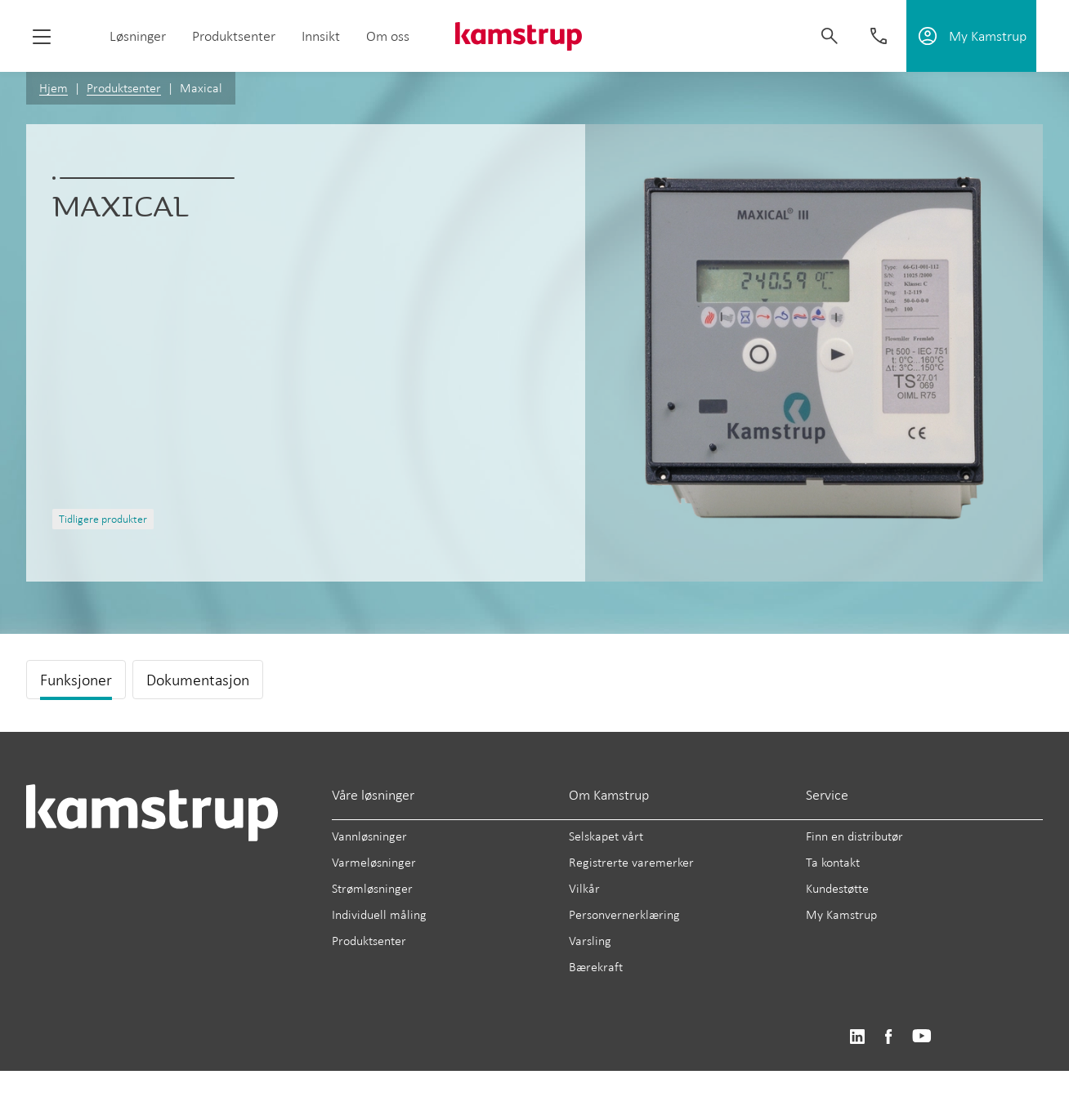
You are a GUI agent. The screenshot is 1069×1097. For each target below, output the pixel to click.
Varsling (590, 940)
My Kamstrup (841, 914)
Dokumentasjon (197, 679)
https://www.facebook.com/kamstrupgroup (888, 1037)
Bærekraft (596, 966)
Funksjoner (76, 679)
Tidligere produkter (103, 519)
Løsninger (138, 36)
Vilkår (584, 888)
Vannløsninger (369, 836)
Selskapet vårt (606, 836)
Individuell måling (379, 914)
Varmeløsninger (374, 862)
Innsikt (321, 36)
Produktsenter (233, 36)
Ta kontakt (833, 862)
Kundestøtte (837, 888)
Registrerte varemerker (631, 862)
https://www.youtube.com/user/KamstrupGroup (922, 1037)
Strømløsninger (372, 888)
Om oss (387, 36)
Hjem (53, 88)
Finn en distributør (854, 836)
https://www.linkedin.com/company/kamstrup (857, 1037)
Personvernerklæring (624, 914)
